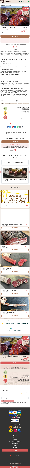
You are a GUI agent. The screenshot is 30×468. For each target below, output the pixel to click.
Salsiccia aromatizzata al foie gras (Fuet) (11, 224)
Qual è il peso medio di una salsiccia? (13, 162)
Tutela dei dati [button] (15, 443)
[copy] (22, 127)
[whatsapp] (17, 127)
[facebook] (8, 127)
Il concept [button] (15, 437)
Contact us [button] (15, 450)
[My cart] (24, 1)
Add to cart (15, 36)
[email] (20, 127)
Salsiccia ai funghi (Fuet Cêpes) (9, 290)
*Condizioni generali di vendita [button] (15, 441)
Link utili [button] (15, 435)
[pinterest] (13, 127)
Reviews (8, 330)
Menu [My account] (18, 1)
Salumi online (2, 5)
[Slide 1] (14, 185)
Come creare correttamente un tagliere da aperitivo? (14, 180)
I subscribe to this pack (15, 39)
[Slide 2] (16, 185)
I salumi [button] (15, 445)
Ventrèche (3, 246)
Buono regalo (4, 205)
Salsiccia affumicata (6, 268)
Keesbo (17, 100)
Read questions (19, 330)
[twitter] (10, 127)
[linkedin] (15, 127)
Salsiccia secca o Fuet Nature (8, 312)
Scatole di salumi (8, 5)
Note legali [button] (15, 439)
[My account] (21, 1)
